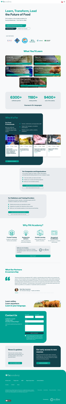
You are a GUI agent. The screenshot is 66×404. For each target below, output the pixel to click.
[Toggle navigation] (64, 2)
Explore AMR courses (18, 74)
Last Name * (37, 314)
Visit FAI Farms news (15, 363)
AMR (22, 380)
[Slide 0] (16, 293)
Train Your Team (9, 28)
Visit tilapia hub (47, 63)
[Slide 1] (20, 293)
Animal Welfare (40, 380)
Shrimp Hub (8, 380)
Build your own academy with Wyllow (18, 214)
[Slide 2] (23, 293)
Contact (12, 384)
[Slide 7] (41, 293)
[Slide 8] (45, 293)
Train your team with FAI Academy (33, 185)
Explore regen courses (33, 85)
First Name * (27, 314)
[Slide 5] (34, 293)
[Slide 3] (27, 293)
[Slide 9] (48, 293)
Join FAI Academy (43, 363)
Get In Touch (33, 256)
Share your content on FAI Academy (18, 212)
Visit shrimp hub (18, 63)
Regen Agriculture (30, 380)
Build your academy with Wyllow (32, 187)
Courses (6, 384)
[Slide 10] (52, 293)
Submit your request (34, 333)
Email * (26, 319)
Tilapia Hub (15, 380)
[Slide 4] (30, 293)
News (18, 384)
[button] (62, 2)
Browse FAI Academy (12, 161)
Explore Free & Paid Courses (14, 25)
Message (26, 323)
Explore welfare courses (47, 74)
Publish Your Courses (22, 28)
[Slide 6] (37, 293)
